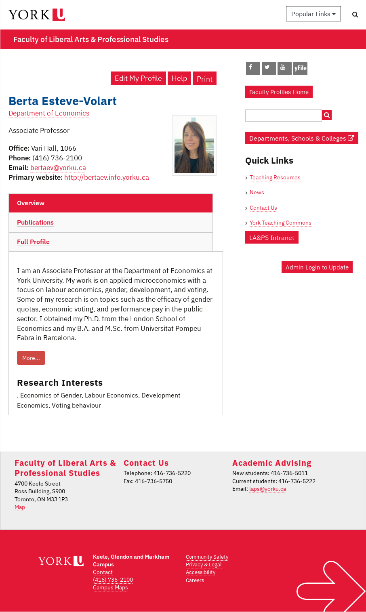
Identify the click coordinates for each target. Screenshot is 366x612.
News (257, 192)
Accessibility (200, 572)
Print (204, 79)
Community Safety (207, 556)
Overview (30, 203)
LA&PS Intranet (271, 237)
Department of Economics (48, 113)
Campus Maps (110, 587)
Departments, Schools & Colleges (301, 138)
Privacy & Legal (204, 564)
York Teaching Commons (280, 222)
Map (20, 507)
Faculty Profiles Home (279, 92)
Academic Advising (271, 463)
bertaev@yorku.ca (58, 167)
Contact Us (263, 207)
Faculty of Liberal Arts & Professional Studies (65, 468)
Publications (35, 222)
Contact (103, 572)
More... (31, 358)
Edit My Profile (138, 78)
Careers (195, 580)
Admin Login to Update (317, 267)
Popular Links (313, 14)
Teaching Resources (275, 177)
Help (179, 78)
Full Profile (33, 242)
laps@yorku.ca (267, 488)
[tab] (110, 203)
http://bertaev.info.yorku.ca (106, 177)
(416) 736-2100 (113, 579)
